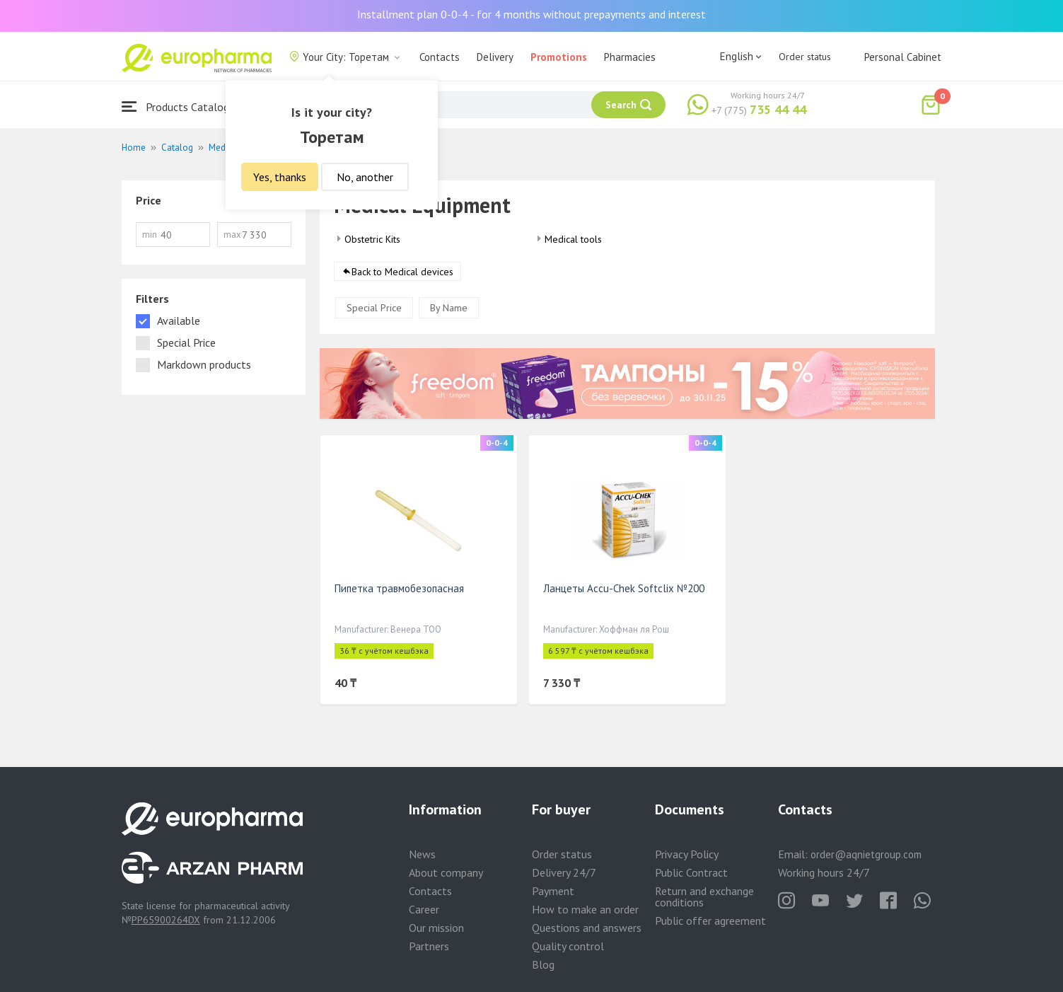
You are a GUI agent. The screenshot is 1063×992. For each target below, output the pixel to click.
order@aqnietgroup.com (866, 854)
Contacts (439, 57)
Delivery (495, 57)
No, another (365, 177)
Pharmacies (630, 57)
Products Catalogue (181, 106)
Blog (543, 964)
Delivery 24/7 (564, 872)
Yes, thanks (279, 177)
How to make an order (585, 909)
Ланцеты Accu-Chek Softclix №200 (623, 588)
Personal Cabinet (902, 57)
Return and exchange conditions (704, 896)
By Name (448, 307)
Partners (429, 946)
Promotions (558, 57)
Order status (805, 56)
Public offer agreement (710, 920)
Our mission (436, 928)
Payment (553, 891)
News (422, 854)
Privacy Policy (687, 854)
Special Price (374, 307)
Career (424, 909)
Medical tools (573, 239)
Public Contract (691, 872)
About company (446, 872)
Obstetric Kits (372, 239)
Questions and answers (586, 928)
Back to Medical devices (402, 271)
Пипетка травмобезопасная (399, 588)
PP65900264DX (166, 919)
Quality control (568, 946)
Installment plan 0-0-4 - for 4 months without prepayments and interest (531, 14)
